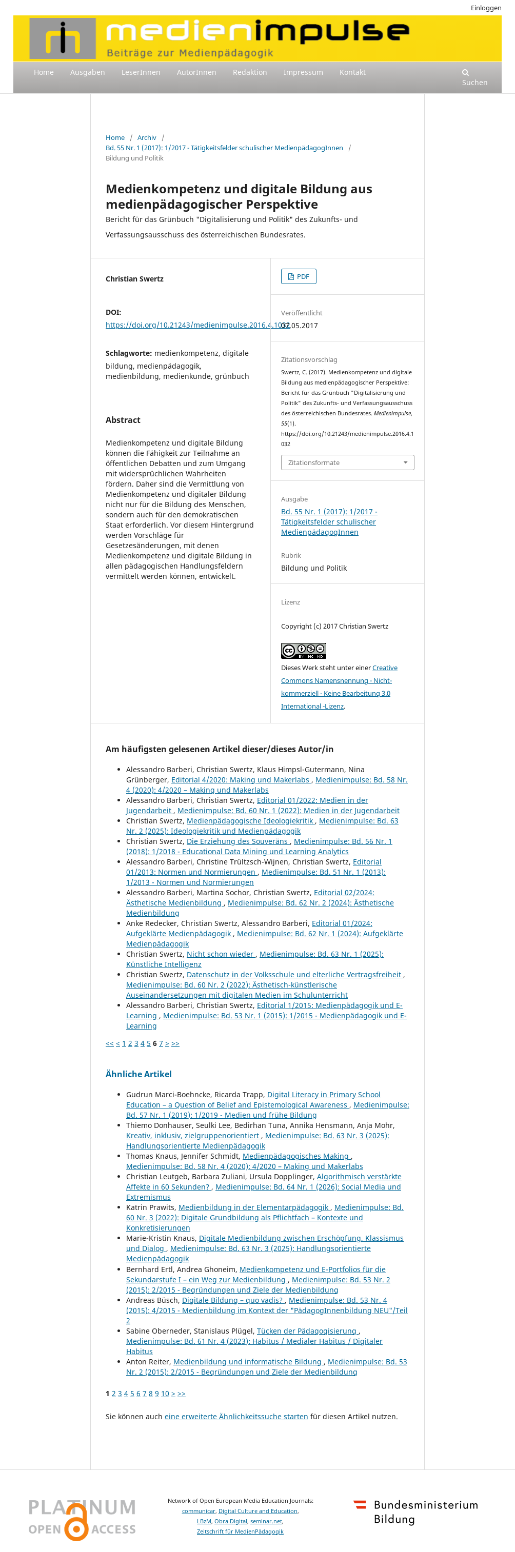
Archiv (146, 137)
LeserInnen (141, 72)
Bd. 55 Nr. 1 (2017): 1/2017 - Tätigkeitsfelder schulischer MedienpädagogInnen (224, 147)
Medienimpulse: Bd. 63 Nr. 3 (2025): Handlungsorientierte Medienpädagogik (257, 1141)
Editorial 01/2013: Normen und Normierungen (254, 867)
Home (44, 72)
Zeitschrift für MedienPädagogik (240, 1531)
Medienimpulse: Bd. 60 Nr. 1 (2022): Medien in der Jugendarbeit (288, 810)
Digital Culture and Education (258, 1511)
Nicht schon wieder (221, 954)
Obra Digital (230, 1521)
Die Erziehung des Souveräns (238, 841)
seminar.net (266, 1521)
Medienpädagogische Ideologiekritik (251, 820)
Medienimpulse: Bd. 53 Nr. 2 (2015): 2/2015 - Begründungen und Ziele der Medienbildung (258, 1285)
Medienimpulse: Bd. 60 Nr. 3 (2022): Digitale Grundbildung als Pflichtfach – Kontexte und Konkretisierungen (265, 1217)
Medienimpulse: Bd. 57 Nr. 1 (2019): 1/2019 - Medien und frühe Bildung (267, 1110)
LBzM (204, 1521)
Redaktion (250, 72)
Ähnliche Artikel (139, 1074)
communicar (198, 1511)
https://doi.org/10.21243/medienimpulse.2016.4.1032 (198, 325)
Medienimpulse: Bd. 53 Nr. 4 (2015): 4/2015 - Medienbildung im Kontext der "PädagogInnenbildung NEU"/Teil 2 (267, 1310)
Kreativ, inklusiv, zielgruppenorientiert (193, 1135)
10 (165, 1393)
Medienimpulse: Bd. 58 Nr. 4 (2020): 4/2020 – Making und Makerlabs (267, 785)
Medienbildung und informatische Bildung (248, 1361)
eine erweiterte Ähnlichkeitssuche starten (236, 1416)
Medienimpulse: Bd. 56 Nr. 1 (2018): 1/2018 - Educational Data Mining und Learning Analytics (259, 846)
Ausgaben (87, 72)
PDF (302, 276)
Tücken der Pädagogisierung (308, 1331)
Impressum (303, 72)
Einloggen (486, 7)
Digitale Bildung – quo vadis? (233, 1300)
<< (110, 1043)
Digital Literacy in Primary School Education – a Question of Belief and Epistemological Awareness (253, 1100)
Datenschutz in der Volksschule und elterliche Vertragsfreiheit (295, 974)
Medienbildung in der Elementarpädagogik (254, 1207)
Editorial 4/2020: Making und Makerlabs (241, 779)
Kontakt (353, 72)
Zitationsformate (314, 462)
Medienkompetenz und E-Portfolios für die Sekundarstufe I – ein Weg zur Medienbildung (256, 1274)
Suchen (475, 78)
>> (175, 1043)
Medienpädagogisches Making (297, 1156)
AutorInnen (196, 72)
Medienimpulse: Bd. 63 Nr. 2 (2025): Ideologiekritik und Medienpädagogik (262, 826)
